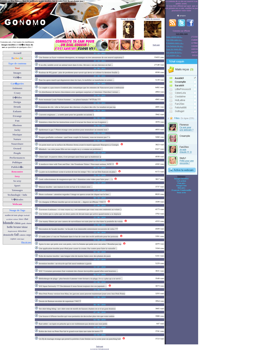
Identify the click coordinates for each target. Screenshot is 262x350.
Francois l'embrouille (181, 190)
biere (21, 219)
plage (20, 215)
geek (23, 223)
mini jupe (20, 239)
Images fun (181, 185)
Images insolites (181, 178)
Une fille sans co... (174, 40)
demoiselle (8, 235)
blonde (8, 223)
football (27, 215)
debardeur (22, 231)
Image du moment (128, 19)
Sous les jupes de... (174, 49)
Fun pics (181, 183)
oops (28, 234)
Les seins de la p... (174, 52)
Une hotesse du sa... (174, 46)
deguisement (12, 231)
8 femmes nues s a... (175, 43)
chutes (29, 223)
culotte (22, 235)
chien (17, 223)
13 (108, 349)
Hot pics (181, 188)
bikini (24, 227)
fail (16, 234)
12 (106, 349)
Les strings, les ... (173, 55)
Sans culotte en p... (174, 37)
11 (104, 349)
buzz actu (181, 192)
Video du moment (152, 19)
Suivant (156, 45)
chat (26, 219)
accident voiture (12, 219)
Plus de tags (26, 242)
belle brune (14, 227)
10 (102, 349)
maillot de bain (11, 215)
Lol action (181, 181)
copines (13, 239)
